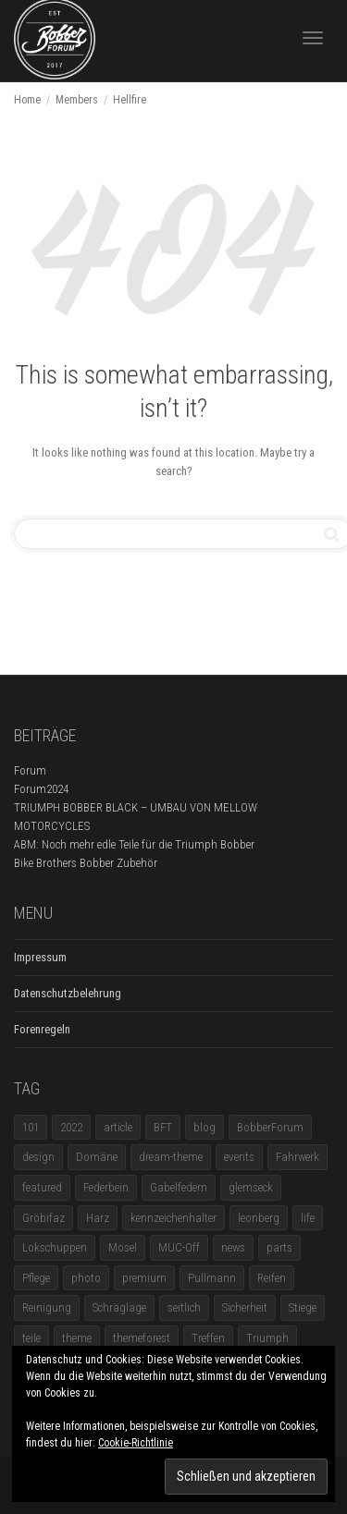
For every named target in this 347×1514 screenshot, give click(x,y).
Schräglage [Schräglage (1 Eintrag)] (119, 1307)
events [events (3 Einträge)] (239, 1157)
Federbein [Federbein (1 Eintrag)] (106, 1187)
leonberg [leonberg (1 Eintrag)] (258, 1218)
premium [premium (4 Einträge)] (144, 1278)
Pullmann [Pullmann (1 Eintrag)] (212, 1278)
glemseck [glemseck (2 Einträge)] (251, 1187)
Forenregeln (42, 1029)
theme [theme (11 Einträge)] (77, 1338)
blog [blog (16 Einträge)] (204, 1127)
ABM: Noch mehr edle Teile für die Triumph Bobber (134, 844)
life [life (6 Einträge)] (308, 1218)
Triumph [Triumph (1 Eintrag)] (267, 1338)
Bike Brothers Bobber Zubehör (85, 863)
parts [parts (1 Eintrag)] (279, 1247)
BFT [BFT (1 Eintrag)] (163, 1127)
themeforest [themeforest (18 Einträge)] (141, 1338)
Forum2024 (41, 789)
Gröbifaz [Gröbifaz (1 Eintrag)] (43, 1218)
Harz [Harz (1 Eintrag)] (97, 1218)
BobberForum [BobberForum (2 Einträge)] (270, 1127)
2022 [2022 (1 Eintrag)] (71, 1127)
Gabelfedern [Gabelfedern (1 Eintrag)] (178, 1187)
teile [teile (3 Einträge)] (31, 1338)
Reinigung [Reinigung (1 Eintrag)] (46, 1307)
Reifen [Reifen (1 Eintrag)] (271, 1278)
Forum (30, 770)
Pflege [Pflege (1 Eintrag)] (36, 1278)
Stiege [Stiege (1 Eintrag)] (302, 1307)
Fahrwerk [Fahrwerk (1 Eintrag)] (297, 1157)
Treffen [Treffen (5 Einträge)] (208, 1338)
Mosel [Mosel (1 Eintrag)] (122, 1247)
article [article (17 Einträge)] (118, 1127)
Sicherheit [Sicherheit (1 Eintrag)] (244, 1307)
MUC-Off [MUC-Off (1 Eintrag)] (179, 1247)
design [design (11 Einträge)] (38, 1157)
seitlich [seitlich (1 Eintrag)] (184, 1307)
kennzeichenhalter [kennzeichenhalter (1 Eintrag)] (173, 1218)
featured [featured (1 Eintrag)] (42, 1187)
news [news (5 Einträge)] (233, 1247)
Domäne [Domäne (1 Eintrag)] (97, 1157)
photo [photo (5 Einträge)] (86, 1278)
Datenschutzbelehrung (67, 993)
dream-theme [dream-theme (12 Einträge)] (171, 1157)
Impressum (40, 957)
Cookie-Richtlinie (135, 1442)
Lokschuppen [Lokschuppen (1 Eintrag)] (54, 1247)
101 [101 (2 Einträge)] (30, 1127)
